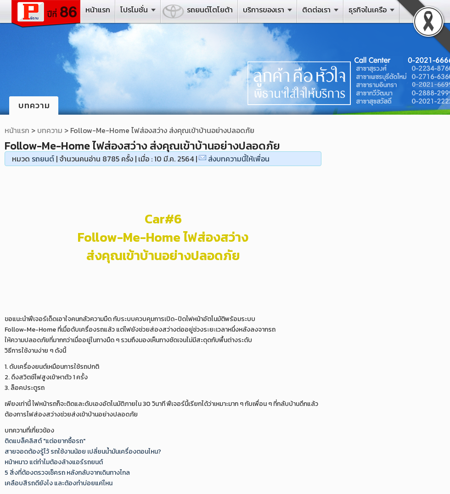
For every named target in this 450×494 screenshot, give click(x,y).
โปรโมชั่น (134, 9)
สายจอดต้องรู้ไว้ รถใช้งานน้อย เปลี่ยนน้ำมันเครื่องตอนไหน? (83, 451)
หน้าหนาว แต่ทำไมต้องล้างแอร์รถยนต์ (54, 462)
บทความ (49, 130)
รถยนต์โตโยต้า (210, 9)
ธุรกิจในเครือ (368, 9)
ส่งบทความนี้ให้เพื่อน (239, 158)
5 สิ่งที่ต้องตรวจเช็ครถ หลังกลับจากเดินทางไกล (67, 472)
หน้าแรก (97, 9)
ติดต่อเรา (316, 9)
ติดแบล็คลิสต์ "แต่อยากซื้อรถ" (45, 441)
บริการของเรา (263, 9)
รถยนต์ (43, 158)
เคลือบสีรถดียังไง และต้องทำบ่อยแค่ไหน (58, 483)
